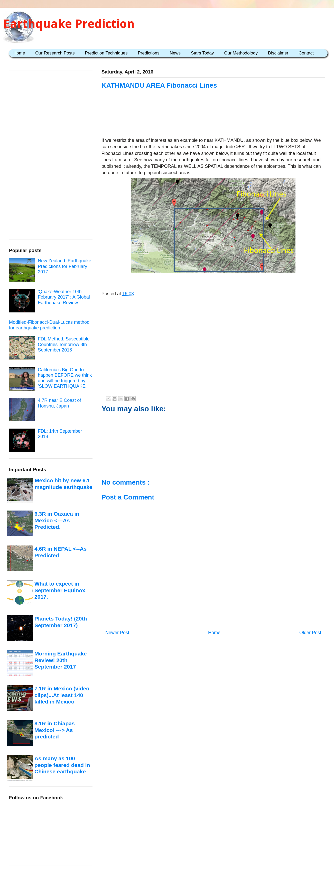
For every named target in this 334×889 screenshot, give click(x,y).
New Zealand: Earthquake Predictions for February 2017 (64, 266)
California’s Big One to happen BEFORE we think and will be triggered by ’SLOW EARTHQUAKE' (65, 378)
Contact (306, 53)
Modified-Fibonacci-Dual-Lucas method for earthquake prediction (49, 325)
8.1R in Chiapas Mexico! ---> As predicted (54, 729)
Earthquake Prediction (69, 24)
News (175, 53)
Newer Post (117, 632)
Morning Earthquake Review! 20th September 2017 (60, 660)
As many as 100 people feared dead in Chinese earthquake (62, 764)
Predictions (148, 53)
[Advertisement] (213, 121)
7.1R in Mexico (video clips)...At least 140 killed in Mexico (61, 695)
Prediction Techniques (106, 53)
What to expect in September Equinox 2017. (59, 590)
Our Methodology (241, 53)
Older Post (310, 632)
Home (19, 53)
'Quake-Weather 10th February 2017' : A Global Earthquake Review (64, 297)
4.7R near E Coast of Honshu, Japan (59, 403)
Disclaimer (278, 53)
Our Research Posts (55, 53)
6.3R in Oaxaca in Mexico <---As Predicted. (56, 520)
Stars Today (202, 53)
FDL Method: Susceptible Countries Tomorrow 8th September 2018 (63, 344)
